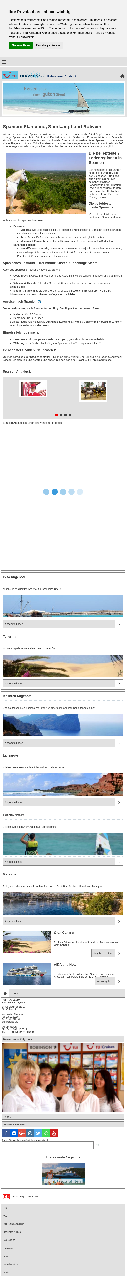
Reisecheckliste (10, 1264)
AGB (5, 1216)
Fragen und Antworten (13, 1224)
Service (6, 1272)
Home (10, 993)
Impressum (8, 1248)
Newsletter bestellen (14, 1124)
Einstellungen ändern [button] (48, 45)
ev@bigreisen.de (10, 1022)
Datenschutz (9, 1240)
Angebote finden (64, 624)
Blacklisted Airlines (12, 1232)
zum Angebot (110, 981)
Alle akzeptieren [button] (20, 45)
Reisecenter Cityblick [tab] (17, 1039)
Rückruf (8, 1116)
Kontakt (6, 1256)
